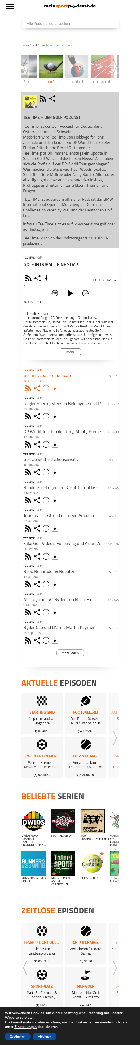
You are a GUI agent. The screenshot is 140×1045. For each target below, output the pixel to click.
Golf (34, 45)
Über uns (106, 1018)
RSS (29, 278)
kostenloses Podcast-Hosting (57, 1018)
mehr (70, 352)
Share (38, 278)
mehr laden (70, 653)
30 (55, 293)
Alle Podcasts (14, 1018)
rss (43, 98)
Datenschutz (64, 1024)
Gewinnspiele (14, 1024)
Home (25, 45)
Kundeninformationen (99, 1024)
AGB (127, 1024)
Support (10, 1031)
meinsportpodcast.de (37, 1038)
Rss (28, 388)
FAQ (90, 1018)
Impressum (39, 1024)
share (52, 98)
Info (46, 388)
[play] (70, 293)
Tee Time (29, 258)
